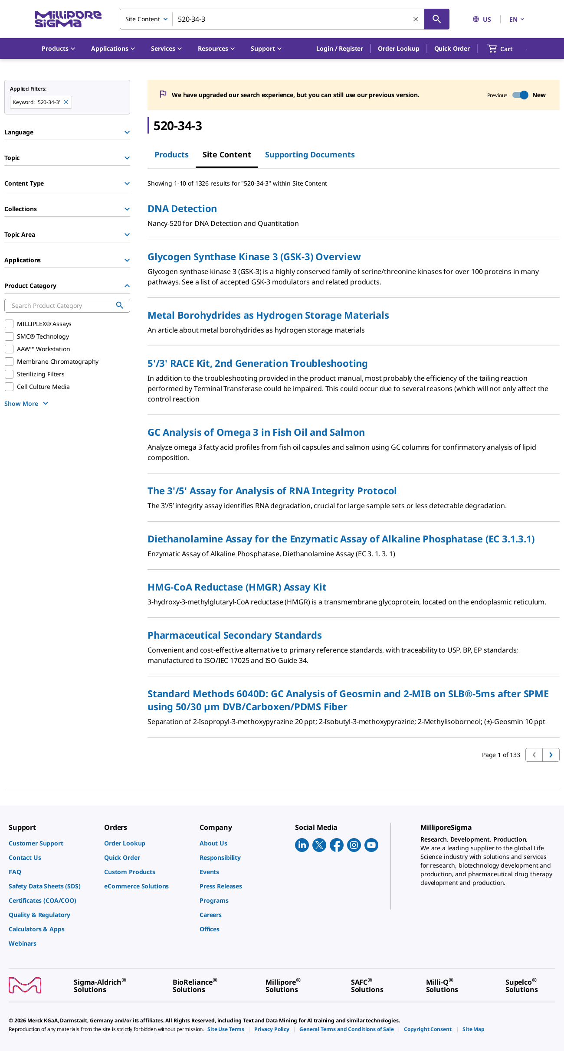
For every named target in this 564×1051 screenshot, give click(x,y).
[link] (52, 843)
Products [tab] (171, 154)
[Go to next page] (551, 755)
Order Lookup (398, 48)
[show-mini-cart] (507, 48)
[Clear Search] (416, 19)
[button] (339, 48)
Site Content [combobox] (142, 19)
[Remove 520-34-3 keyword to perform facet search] (66, 102)
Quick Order (452, 48)
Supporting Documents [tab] (310, 154)
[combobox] (284, 19)
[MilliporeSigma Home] (68, 19)
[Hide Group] (127, 285)
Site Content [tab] (227, 154)
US (481, 19)
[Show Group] (127, 132)
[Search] (436, 19)
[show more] (27, 403)
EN (517, 19)
